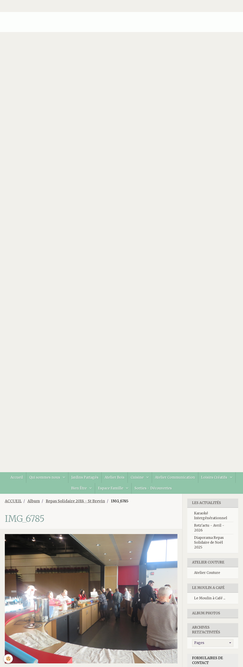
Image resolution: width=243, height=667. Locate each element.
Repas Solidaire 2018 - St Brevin (75, 501)
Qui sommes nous (45, 477)
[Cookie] (8, 658)
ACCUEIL (13, 501)
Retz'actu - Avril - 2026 (209, 527)
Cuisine (138, 477)
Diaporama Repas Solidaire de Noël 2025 (209, 542)
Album (33, 501)
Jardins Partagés (84, 477)
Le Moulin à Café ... (209, 598)
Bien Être (79, 488)
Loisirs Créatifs (214, 477)
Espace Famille (111, 488)
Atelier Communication (175, 477)
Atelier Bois (115, 477)
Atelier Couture (207, 572)
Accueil (16, 477)
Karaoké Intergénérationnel (210, 515)
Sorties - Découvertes (153, 488)
